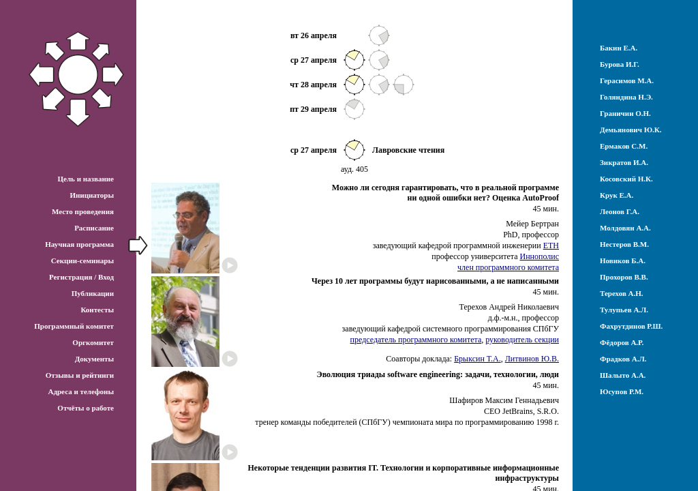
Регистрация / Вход (81, 277)
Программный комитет (74, 326)
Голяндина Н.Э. (626, 97)
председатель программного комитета (416, 339)
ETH (551, 245)
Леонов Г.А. (619, 211)
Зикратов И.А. (624, 162)
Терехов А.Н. (621, 293)
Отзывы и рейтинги (80, 375)
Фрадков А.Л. (623, 359)
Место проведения (83, 211)
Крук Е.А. (616, 195)
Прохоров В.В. (624, 277)
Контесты (97, 310)
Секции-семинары (82, 260)
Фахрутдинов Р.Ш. (631, 326)
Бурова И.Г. (619, 64)
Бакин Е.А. (618, 48)
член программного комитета (508, 267)
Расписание (94, 228)
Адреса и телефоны (81, 391)
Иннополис (539, 256)
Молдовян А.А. (625, 228)
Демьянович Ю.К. (631, 129)
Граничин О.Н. (625, 113)
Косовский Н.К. (626, 179)
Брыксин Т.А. (477, 358)
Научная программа (79, 244)
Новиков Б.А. (623, 260)
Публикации (93, 293)
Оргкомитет (93, 342)
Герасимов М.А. (627, 80)
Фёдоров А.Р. (621, 342)
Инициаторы (92, 195)
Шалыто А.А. (623, 375)
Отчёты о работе (85, 408)
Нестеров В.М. (624, 244)
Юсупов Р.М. (621, 391)
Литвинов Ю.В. (532, 358)
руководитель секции (522, 339)
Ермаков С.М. (624, 146)
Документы (94, 359)
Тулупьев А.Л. (624, 310)
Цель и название (85, 179)
